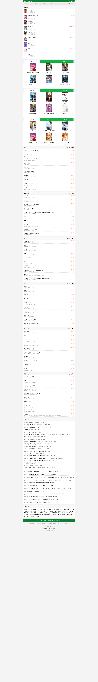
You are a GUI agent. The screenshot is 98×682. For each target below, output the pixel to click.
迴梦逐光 (26, 271)
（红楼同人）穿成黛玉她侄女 (31, 158)
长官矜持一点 (36, 511)
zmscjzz (30, 429)
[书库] (70, 147)
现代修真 (26, 467)
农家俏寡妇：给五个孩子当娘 (31, 274)
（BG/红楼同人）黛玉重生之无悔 (31, 233)
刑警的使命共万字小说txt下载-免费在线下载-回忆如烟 (41, 485)
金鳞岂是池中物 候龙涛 (66, 512)
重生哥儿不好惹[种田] (29, 208)
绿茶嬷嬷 (26, 234)
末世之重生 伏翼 (47, 509)
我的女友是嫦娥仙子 (29, 344)
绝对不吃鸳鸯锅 (27, 341)
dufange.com (28, 1)
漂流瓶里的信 (43, 467)
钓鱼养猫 (26, 370)
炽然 (39, 463)
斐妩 (25, 156)
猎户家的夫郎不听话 (29, 200)
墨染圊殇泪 (26, 213)
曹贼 (25, 253)
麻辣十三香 (26, 275)
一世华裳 (26, 378)
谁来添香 (26, 263)
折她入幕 (26, 195)
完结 (52, 3)
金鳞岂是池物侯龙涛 (57, 509)
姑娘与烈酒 (26, 167)
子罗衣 (25, 320)
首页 (27, 3)
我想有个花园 (49, 101)
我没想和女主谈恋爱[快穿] (30, 319)
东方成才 (42, 427)
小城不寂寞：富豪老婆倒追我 (31, 150)
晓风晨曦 (46, 460)
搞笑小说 (26, 427)
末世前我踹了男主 (28, 216)
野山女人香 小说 (30, 516)
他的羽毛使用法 (32, 432)
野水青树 (26, 201)
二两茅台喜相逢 (27, 439)
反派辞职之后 (27, 364)
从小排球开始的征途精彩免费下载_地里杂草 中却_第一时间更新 (43, 496)
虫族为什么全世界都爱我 (35, 441)
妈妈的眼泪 (26, 175)
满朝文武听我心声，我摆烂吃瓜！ (32, 204)
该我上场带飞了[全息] (29, 376)
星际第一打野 (27, 380)
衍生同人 (26, 460)
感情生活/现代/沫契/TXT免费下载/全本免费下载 (40, 502)
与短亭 (25, 287)
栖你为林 (26, 311)
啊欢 (25, 316)
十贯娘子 (26, 249)
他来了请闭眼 (27, 163)
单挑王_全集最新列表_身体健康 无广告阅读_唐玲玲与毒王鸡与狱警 (44, 471)
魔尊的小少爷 (27, 356)
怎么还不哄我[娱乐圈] (29, 171)
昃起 (25, 209)
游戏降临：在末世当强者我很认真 (37, 458)
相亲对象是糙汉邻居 (34, 446)
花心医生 (26, 188)
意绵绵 (25, 398)
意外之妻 (26, 307)
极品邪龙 (26, 298)
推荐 (35, 3)
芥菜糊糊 (39, 432)
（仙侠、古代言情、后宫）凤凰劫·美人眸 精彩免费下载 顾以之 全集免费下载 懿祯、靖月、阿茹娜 (50, 488)
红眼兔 (25, 230)
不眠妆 (25, 217)
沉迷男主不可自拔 (28, 154)
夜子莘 (25, 291)
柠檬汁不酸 (26, 390)
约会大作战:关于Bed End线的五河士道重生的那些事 (41, 434)
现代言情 (26, 446)
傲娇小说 (26, 441)
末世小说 (26, 434)
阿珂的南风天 (33, 101)
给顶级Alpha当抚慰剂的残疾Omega (41, 512)
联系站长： (49, 528)
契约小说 (26, 422)
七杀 (30, 453)
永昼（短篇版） (32, 444)
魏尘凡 (25, 226)
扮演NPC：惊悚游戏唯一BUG (36, 460)
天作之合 (26, 453)
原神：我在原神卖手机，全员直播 (32, 393)
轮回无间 (26, 429)
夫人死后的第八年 (33, 448)
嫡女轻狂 (26, 224)
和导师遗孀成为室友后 (29, 286)
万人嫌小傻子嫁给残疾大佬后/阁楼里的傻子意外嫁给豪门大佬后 (38, 278)
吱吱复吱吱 (26, 382)
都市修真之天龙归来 (33, 142)
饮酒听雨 (26, 205)
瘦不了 (25, 415)
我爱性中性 (39, 424)
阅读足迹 (70, 3)
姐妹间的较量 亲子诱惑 (34, 427)
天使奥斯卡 (26, 246)
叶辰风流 (26, 414)
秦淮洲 (25, 312)
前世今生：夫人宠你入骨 (33, 84)
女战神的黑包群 (58, 511)
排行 (44, 3)
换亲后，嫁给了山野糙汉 (49, 142)
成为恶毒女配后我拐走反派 (30, 360)
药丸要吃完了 (35, 436)
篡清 (25, 245)
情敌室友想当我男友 (29, 397)
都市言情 (26, 463)
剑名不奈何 (26, 331)
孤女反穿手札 (47, 514)
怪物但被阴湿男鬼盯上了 (35, 455)
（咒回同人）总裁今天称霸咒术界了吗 (38, 451)
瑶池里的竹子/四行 (27, 345)
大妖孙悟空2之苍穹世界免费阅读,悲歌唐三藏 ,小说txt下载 (42, 482)
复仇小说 (26, 465)
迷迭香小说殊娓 (32, 509)
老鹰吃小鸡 (26, 295)
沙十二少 (26, 160)
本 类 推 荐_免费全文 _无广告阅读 (37, 491)
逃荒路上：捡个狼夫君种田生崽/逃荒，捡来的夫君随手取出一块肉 (39, 212)
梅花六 (25, 366)
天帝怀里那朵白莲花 (29, 348)
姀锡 (25, 222)
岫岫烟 (25, 197)
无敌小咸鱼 (26, 279)
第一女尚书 (49, 84)
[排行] (73, 147)
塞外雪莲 (26, 176)
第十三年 (65, 113)
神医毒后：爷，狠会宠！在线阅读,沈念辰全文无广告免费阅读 (43, 474)
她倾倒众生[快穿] (28, 409)
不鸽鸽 (25, 242)
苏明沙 (25, 267)
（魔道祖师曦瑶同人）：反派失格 (32, 352)
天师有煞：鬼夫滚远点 (65, 84)
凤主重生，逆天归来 (65, 72)
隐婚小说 (26, 458)
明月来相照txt (67, 509)
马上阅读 (72, 150)
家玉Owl (50, 451)
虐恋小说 (26, 448)
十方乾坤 (26, 514)
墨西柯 (25, 172)
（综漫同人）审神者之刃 (30, 266)
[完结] (68, 147)
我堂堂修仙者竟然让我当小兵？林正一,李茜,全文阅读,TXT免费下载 (44, 499)
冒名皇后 (29, 512)
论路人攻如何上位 (28, 241)
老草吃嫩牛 (26, 250)
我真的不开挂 (27, 405)
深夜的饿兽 (43, 455)
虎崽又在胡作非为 (28, 335)
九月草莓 (33, 453)
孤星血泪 (33, 465)
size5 (25, 386)
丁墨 (25, 164)
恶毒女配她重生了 (33, 113)
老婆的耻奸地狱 (32, 424)
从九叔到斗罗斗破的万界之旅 (49, 130)
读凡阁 (25, 509)
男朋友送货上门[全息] (29, 389)
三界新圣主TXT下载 (28, 300)
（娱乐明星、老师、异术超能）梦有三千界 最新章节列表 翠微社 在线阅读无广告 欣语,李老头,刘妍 (51, 480)
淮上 (25, 332)
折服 (30, 465)
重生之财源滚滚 (28, 294)
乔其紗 (25, 168)
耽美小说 (26, 444)
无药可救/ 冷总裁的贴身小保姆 (31, 323)
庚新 (25, 254)
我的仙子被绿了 (27, 436)
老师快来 (65, 101)
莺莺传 (25, 220)
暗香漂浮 (26, 411)
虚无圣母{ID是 (57, 434)
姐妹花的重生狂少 (28, 302)
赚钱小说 (26, 455)
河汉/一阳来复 (40, 444)
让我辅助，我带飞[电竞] (29, 385)
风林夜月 (26, 394)
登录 (70, 1)
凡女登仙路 (33, 130)
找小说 (73, 1)
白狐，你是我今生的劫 (34, 467)
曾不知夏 (41, 446)
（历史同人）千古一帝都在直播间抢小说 (33, 270)
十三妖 (30, 422)
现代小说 (26, 432)
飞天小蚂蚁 (26, 304)
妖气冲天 (65, 130)
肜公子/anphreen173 (28, 353)
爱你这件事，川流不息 (49, 113)
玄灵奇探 (39, 509)
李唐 (25, 261)
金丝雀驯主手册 (28, 179)
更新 (60, 3)
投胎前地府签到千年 (65, 142)
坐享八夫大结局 (55, 512)
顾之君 (25, 357)
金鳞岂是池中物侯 (56, 514)
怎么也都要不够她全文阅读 (36, 514)
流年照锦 (26, 368)
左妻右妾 (26, 189)
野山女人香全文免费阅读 (47, 511)
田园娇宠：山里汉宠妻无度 (30, 229)
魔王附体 (26, 451)
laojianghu (34, 439)
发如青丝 (26, 361)
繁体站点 (38, 516)
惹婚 (25, 290)
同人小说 (26, 424)
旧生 (25, 407)
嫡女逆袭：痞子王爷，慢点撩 (33, 72)
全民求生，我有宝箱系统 (30, 401)
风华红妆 (49, 72)
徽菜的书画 (26, 185)
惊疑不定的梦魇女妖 (50, 458)
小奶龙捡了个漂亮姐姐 (29, 339)
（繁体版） (58, 520)
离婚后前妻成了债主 (29, 315)
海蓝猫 (39, 448)
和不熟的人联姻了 (33, 463)
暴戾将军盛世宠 (28, 257)
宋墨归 (25, 349)
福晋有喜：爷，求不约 (29, 183)
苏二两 (25, 308)
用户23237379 (44, 441)
